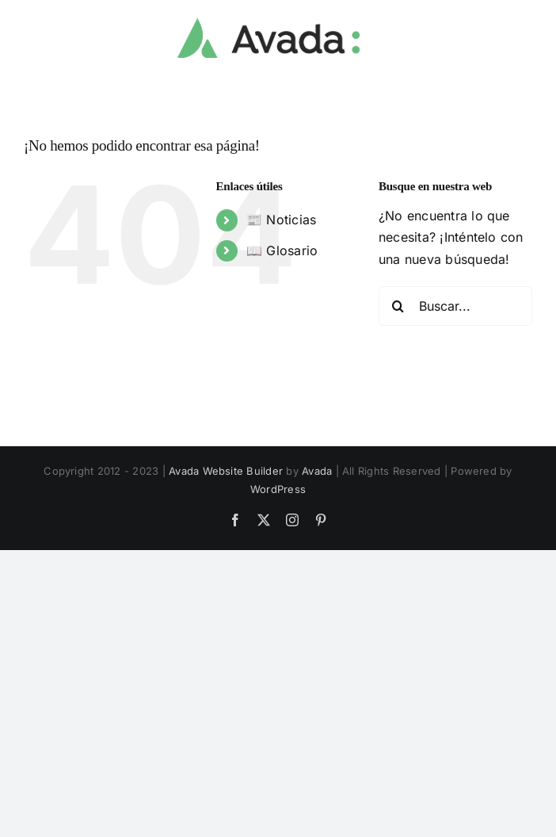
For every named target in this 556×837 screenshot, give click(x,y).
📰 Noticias (281, 219)
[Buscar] (398, 306)
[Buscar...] (455, 306)
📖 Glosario (282, 250)
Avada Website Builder (226, 470)
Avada (317, 470)
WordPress (278, 489)
